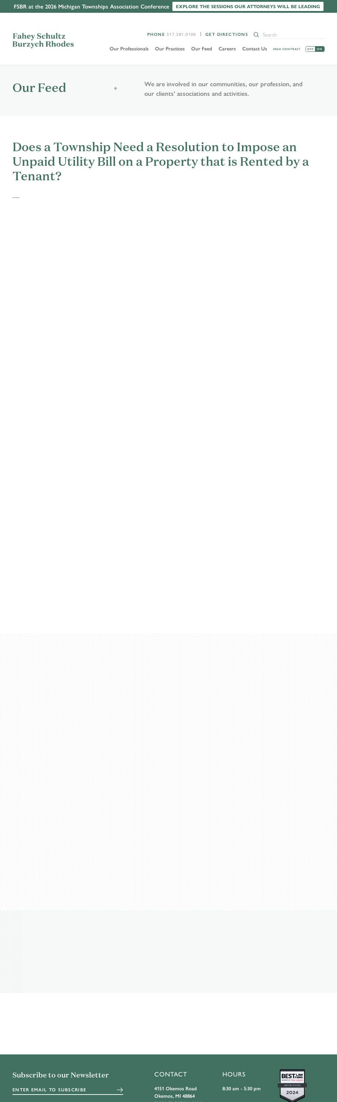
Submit (120, 1090)
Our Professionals (129, 48)
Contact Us (254, 48)
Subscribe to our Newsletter (60, 1075)
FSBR (44, 40)
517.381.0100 (181, 34)
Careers (227, 48)
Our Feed (201, 48)
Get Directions (226, 34)
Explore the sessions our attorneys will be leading (248, 6)
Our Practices (170, 48)
